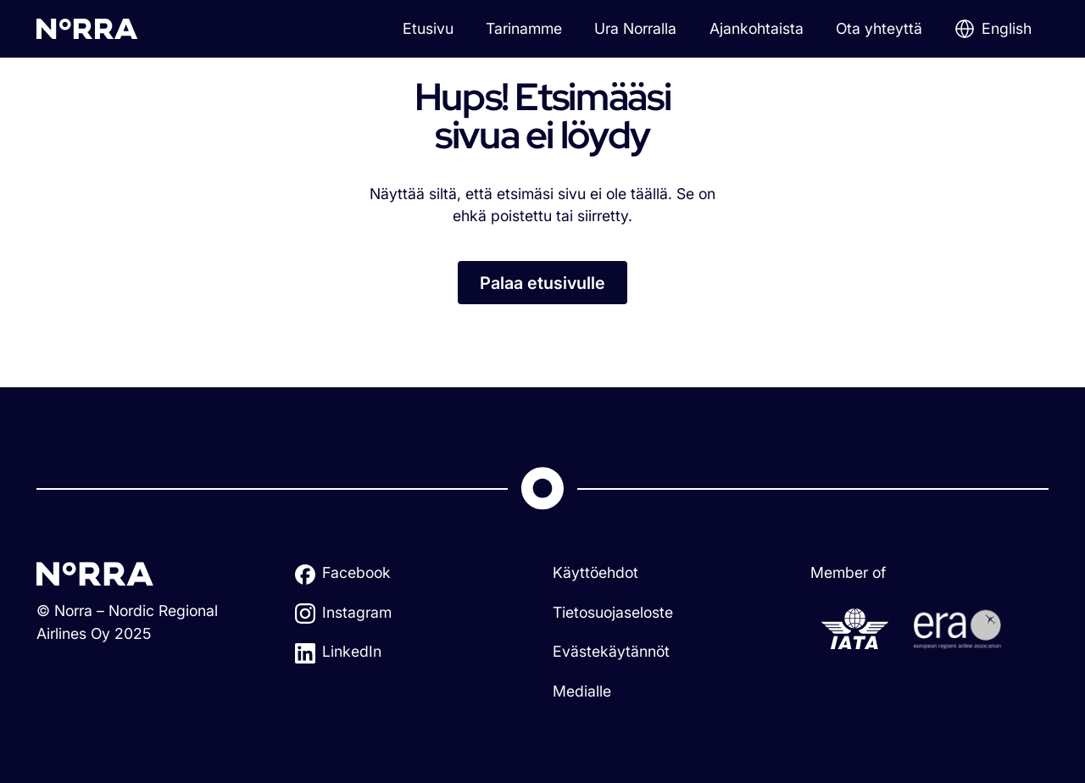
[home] (87, 28)
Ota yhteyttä (879, 28)
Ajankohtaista (756, 28)
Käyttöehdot (595, 572)
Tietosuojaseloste (613, 612)
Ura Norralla (635, 28)
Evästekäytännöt (611, 651)
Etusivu (428, 28)
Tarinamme (524, 28)
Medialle (582, 691)
